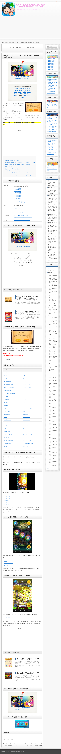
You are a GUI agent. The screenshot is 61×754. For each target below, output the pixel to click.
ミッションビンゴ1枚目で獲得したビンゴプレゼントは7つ (27, 312)
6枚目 (20, 90)
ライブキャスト (52, 394)
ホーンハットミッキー (9, 387)
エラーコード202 (52, 305)
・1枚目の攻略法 (17, 189)
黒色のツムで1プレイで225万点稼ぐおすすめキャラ (16, 169)
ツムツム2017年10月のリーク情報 (21, 215)
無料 (50, 396)
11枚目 (24, 92)
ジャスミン (6, 399)
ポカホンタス (7, 431)
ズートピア (51, 360)
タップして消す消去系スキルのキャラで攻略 (16, 173)
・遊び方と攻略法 (17, 188)
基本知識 (50, 272)
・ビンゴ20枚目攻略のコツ (19, 201)
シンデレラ (51, 359)
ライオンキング (52, 364)
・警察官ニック (17, 207)
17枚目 (15, 95)
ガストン (24, 428)
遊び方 (5, 739)
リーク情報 (51, 393)
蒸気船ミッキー (26, 411)
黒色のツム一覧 (8, 166)
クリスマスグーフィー (9, 384)
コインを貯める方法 (53, 284)
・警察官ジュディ (17, 208)
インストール (51, 270)
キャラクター (51, 268)
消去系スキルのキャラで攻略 (13, 171)
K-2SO (5, 417)
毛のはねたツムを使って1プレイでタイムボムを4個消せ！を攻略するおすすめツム (27, 297)
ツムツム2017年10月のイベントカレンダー (23, 217)
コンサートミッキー (27, 387)
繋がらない (51, 299)
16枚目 (29, 93)
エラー (49, 297)
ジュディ (6, 396)
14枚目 (20, 93)
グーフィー (6, 375)
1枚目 (16, 88)
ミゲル (5, 446)
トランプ (24, 437)
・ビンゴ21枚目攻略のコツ (19, 202)
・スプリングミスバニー (19, 212)
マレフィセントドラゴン (9, 393)
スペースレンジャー (53, 317)
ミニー (24, 372)
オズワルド (25, 375)
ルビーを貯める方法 (53, 279)
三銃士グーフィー (26, 420)
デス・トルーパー (26, 417)
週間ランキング (52, 278)
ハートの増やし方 (52, 399)
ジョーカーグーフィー (27, 405)
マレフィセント (7, 378)
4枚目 (28, 88)
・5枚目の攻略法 (17, 195)
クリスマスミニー (8, 381)
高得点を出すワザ (52, 400)
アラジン (24, 396)
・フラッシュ (16, 211)
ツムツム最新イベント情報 (12, 160)
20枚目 (29, 95)
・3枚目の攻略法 (17, 192)
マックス (24, 390)
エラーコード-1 (52, 302)
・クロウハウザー (17, 209)
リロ (5, 408)
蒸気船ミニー (7, 414)
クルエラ (6, 405)
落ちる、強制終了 (52, 300)
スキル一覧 (50, 307)
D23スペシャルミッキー (28, 443)
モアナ (5, 425)
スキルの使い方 (52, 274)
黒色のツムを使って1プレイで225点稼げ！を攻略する (17, 164)
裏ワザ (50, 464)
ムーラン (24, 431)
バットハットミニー (27, 440)
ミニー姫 (6, 422)
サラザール (6, 437)
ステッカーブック (52, 331)
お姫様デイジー (26, 422)
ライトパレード (52, 351)
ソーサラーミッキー (27, 384)
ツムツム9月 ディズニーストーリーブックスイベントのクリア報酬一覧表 (27, 673)
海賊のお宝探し (10, 739)
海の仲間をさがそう (53, 356)
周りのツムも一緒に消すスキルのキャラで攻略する (18, 175)
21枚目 (22, 97)
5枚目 (16, 90)
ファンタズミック (52, 344)
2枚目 (20, 88)
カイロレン (25, 393)
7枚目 (24, 90)
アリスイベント (52, 357)
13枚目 (15, 93)
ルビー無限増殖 (53, 465)
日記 (49, 468)
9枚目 (15, 92)
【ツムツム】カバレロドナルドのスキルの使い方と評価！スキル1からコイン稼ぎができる (52, 239)
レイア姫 (24, 399)
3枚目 (24, 88)
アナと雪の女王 (52, 346)
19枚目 (24, 95)
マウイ (5, 428)
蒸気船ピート (25, 414)
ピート (24, 378)
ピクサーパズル (52, 338)
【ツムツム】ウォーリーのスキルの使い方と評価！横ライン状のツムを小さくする (52, 231)
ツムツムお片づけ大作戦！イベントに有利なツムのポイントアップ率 (27, 659)
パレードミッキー (8, 411)
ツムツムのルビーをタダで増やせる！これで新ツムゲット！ (20, 162)
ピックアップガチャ (53, 388)
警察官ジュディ (26, 446)
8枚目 (28, 90)
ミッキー (6, 372)
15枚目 (24, 93)
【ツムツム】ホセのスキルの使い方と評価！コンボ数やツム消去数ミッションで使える (52, 247)
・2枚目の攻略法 (17, 191)
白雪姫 (24, 402)
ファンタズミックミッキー (28, 425)
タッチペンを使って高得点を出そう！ (22, 220)
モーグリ (6, 402)
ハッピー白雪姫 (7, 443)
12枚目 (29, 92)
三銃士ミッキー (7, 420)
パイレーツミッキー (8, 434)
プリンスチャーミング (27, 408)
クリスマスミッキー (27, 381)
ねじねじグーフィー (8, 440)
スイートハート (52, 347)
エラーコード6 (52, 303)
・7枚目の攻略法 (17, 198)
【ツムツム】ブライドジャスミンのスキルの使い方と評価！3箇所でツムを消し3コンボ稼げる (52, 190)
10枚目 (19, 92)
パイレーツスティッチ (27, 434)
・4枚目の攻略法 (17, 193)
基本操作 (50, 397)
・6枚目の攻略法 (17, 196)
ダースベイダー (7, 390)
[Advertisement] (30, 27)
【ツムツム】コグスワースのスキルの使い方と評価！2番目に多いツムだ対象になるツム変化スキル (52, 217)
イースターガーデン (53, 318)
